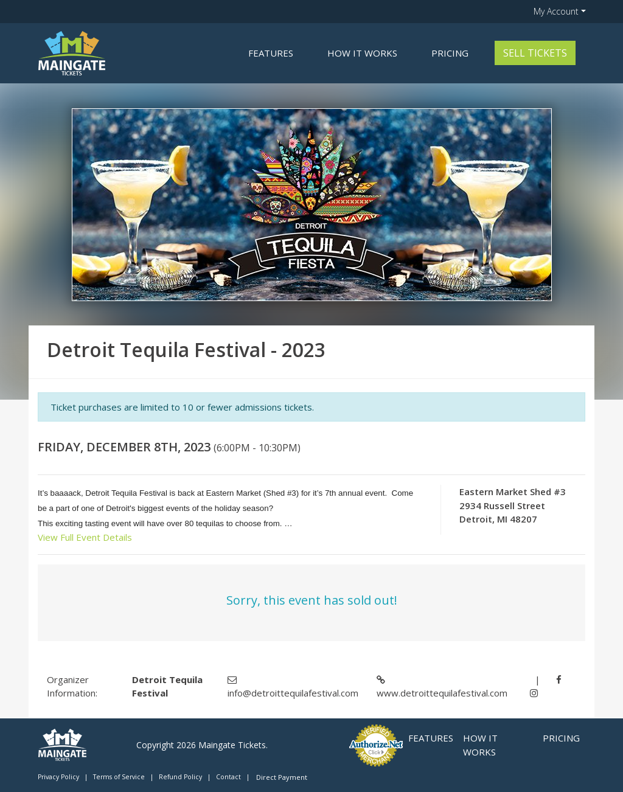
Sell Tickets (535, 53)
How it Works (362, 53)
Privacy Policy (58, 777)
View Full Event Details (85, 537)
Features (270, 53)
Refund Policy (180, 777)
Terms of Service (119, 777)
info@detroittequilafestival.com (293, 693)
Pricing (449, 53)
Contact (228, 777)
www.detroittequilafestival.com (442, 693)
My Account (556, 11)
